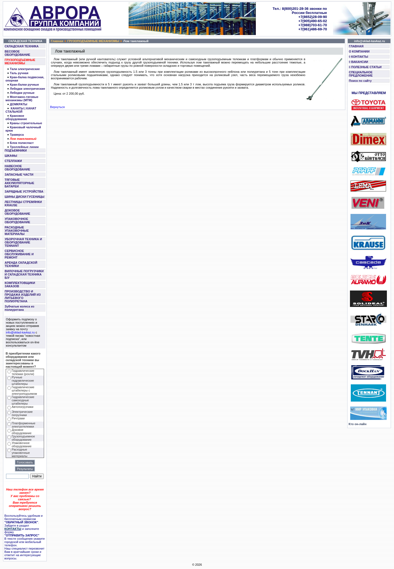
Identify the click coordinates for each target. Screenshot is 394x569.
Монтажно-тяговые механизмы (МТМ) (21, 98)
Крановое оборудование (16, 117)
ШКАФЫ (11, 155)
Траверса (17, 134)
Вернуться (57, 107)
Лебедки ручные (22, 92)
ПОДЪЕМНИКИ (16, 150)
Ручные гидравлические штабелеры (23, 380)
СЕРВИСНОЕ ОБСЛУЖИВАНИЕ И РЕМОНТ (19, 254)
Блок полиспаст (22, 142)
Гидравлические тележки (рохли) (23, 372)
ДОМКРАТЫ (18, 104)
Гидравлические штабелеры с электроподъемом (24, 390)
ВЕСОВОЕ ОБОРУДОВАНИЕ (17, 53)
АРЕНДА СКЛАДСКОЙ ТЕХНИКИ (21, 264)
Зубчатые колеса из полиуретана (19, 308)
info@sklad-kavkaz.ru (20, 332)
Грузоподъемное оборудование (23, 438)
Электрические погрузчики (22, 413)
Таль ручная (19, 73)
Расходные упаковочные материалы (21, 453)
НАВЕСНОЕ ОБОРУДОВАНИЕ (17, 167)
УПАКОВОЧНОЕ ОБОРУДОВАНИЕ (17, 220)
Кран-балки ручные (24, 84)
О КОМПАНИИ (359, 51)
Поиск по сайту (360, 80)
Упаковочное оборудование (21, 444)
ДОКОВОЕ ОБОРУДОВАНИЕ (17, 212)
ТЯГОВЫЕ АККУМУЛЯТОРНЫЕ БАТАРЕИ (19, 183)
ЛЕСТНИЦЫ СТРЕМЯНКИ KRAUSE (23, 203)
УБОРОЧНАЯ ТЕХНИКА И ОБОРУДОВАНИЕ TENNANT (23, 242)
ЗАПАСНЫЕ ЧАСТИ (19, 174)
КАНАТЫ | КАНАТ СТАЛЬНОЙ (20, 110)
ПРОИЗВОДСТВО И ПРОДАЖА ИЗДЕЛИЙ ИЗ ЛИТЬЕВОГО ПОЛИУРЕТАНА (23, 296)
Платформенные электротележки (23, 425)
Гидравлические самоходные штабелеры (23, 400)
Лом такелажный (23, 138)
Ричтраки (18, 418)
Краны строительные (26, 123)
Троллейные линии (24, 147)
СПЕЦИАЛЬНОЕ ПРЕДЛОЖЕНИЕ (361, 74)
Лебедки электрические (27, 88)
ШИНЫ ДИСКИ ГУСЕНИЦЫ (24, 196)
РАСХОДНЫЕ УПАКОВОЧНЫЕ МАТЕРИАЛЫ (17, 231)
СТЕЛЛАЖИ (13, 160)
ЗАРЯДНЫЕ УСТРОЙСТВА (24, 191)
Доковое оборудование (21, 431)
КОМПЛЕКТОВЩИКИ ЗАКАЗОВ (20, 284)
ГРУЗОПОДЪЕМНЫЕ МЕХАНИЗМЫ (20, 61)
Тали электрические (25, 69)
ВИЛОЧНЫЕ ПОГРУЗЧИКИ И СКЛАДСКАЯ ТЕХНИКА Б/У (24, 274)
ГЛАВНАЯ (356, 46)
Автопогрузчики (22, 406)
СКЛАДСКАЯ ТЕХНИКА (22, 46)
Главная (57, 41)
